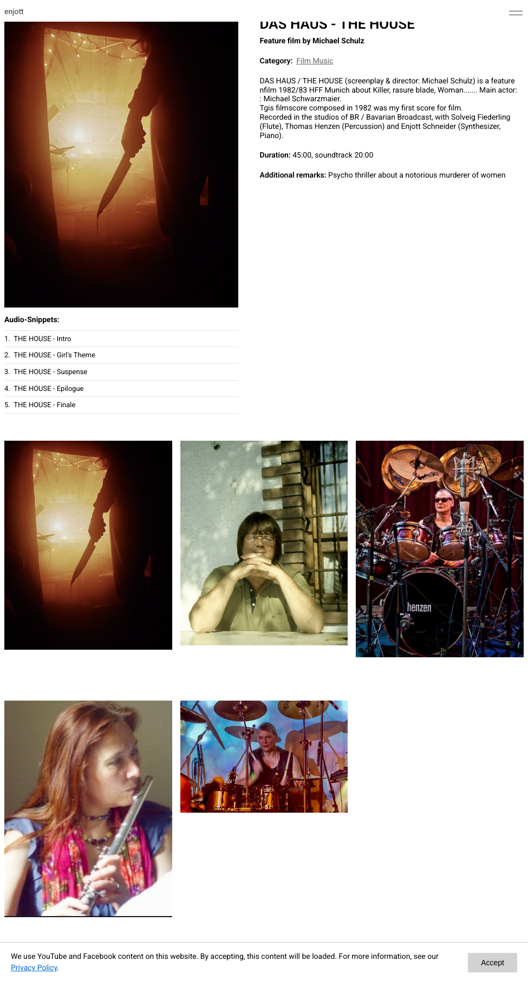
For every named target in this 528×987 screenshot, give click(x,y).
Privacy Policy (34, 968)
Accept (492, 962)
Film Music (314, 61)
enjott (14, 12)
